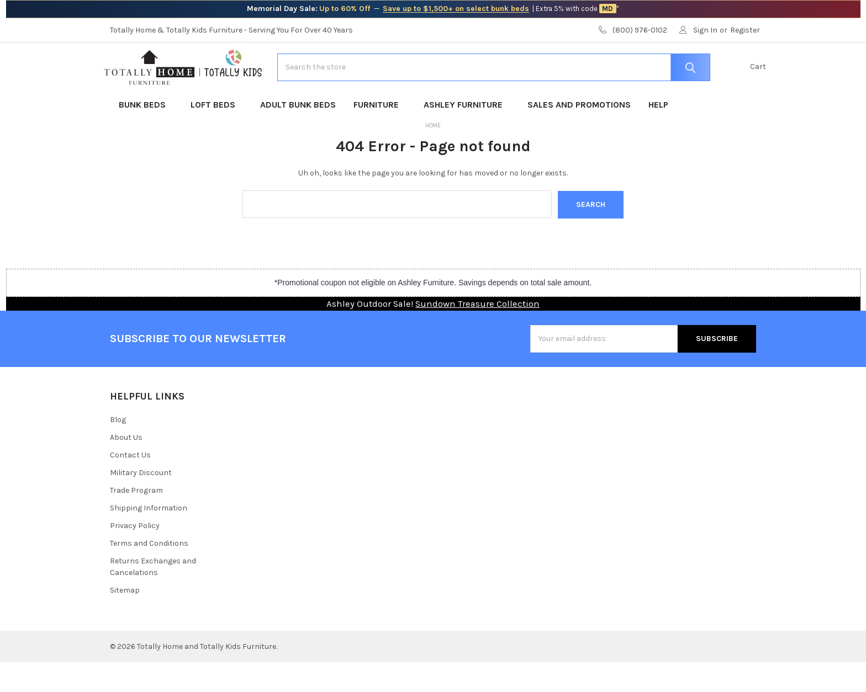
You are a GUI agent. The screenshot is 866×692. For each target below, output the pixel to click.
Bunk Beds (146, 134)
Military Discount (141, 502)
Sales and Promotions (579, 134)
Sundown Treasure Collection (477, 333)
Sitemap (125, 620)
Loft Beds (216, 134)
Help (658, 134)
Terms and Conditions (149, 573)
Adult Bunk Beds (298, 134)
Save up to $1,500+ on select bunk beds (456, 8)
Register (745, 30)
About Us (126, 467)
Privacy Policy (135, 555)
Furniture (379, 134)
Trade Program (136, 520)
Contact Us (130, 484)
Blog (118, 449)
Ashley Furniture (467, 134)
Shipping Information (148, 537)
